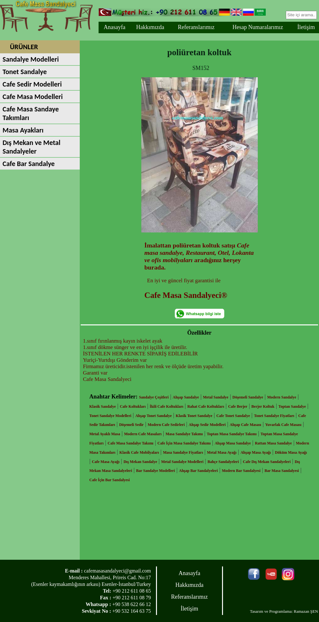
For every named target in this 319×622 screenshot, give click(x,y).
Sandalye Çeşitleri (154, 397)
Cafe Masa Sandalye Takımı (130, 443)
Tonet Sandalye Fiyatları (274, 415)
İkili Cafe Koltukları (166, 406)
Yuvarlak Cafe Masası (283, 424)
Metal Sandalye (215, 397)
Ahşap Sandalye (186, 397)
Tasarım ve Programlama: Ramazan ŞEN (284, 611)
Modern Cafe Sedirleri (166, 424)
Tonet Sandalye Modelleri (110, 415)
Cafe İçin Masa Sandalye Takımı (184, 443)
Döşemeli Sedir (131, 424)
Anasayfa (114, 27)
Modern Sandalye (281, 397)
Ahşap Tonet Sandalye (153, 415)
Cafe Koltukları (133, 406)
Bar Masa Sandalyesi (281, 470)
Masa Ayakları (23, 130)
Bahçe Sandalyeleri (223, 461)
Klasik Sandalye (102, 406)
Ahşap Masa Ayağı (256, 452)
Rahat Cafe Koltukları (205, 406)
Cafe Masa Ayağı (105, 461)
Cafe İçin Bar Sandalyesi (109, 480)
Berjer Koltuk (262, 406)
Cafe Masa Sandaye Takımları (31, 113)
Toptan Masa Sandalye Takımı (231, 434)
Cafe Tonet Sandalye (233, 415)
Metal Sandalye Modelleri (182, 461)
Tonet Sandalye (25, 71)
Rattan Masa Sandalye (273, 443)
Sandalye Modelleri (31, 59)
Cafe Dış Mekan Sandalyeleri (267, 461)
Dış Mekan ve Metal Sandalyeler (31, 147)
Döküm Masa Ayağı (291, 452)
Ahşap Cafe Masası (245, 424)
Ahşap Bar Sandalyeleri (198, 470)
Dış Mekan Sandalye (140, 461)
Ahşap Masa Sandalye (233, 443)
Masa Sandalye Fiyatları (183, 452)
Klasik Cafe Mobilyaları (139, 452)
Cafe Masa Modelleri (33, 96)
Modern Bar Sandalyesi (241, 470)
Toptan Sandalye (292, 406)
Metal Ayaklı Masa (104, 434)
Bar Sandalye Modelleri (155, 470)
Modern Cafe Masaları (142, 434)
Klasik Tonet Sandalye (194, 415)
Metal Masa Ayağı (221, 452)
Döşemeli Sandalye (248, 397)
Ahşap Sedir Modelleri (207, 424)
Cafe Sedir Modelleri (32, 84)
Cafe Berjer (237, 406)
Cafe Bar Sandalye (29, 163)
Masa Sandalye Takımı (184, 434)
